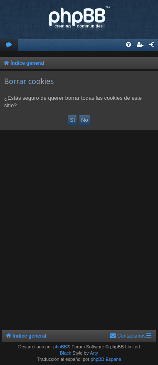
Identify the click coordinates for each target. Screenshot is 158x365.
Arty (94, 352)
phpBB (60, 346)
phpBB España (106, 359)
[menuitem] (9, 45)
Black (65, 352)
